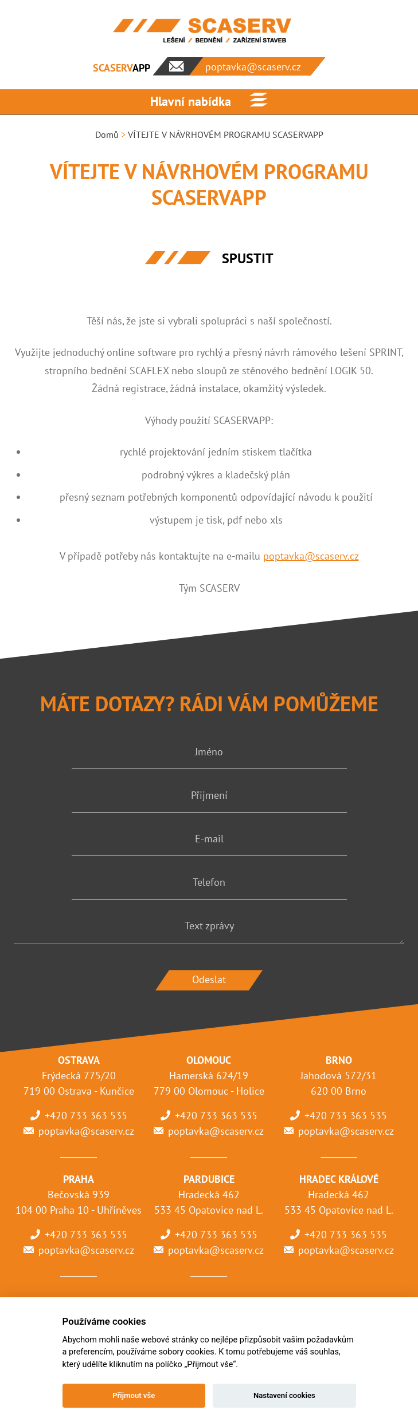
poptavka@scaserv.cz (311, 556)
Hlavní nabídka (190, 101)
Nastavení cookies (284, 1395)
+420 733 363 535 (86, 1115)
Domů (107, 134)
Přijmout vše (133, 1395)
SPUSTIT (248, 258)
